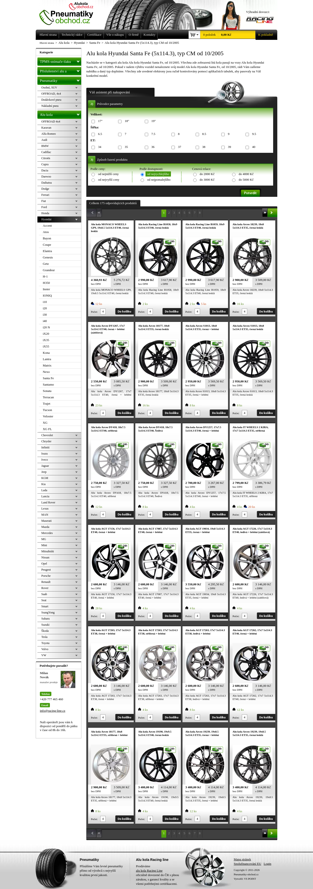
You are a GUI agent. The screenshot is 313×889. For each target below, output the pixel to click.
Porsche (46, 576)
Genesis (48, 257)
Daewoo (46, 176)
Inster (46, 289)
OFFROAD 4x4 (50, 121)
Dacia (44, 170)
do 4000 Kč (246, 174)
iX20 (46, 333)
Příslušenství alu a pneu (60, 71)
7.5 (152, 134)
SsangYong (48, 612)
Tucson (47, 410)
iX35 (46, 340)
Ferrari (45, 195)
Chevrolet (47, 435)
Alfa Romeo (48, 133)
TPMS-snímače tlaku (60, 60)
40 (252, 147)
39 (228, 147)
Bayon (47, 238)
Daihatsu (46, 182)
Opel (44, 563)
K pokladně (264, 35)
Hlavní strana (47, 42)
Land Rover (48, 502)
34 (98, 147)
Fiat (43, 201)
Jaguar (45, 465)
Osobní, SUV (49, 87)
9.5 (253, 134)
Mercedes (47, 533)
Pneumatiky (60, 80)
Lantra (47, 359)
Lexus (44, 508)
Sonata (47, 391)
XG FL (47, 429)
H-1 (45, 276)
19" (153, 121)
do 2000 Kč (207, 174)
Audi (44, 140)
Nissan (45, 557)
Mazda (45, 527)
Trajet (46, 403)
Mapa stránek (242, 859)
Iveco (44, 459)
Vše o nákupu (115, 34)
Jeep (43, 472)
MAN (44, 514)
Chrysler (46, 441)
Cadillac (46, 152)
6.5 (99, 134)
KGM (44, 478)
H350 (46, 283)
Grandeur (49, 270)
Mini (44, 545)
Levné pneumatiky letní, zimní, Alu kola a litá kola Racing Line (70, 12)
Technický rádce (72, 34)
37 (178, 147)
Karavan (46, 127)
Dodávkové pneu (51, 99)
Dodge (45, 188)
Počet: (94, 311)
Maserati (46, 520)
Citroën (45, 158)
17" (99, 121)
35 (125, 147)
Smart (44, 606)
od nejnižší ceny (108, 174)
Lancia (45, 496)
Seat (43, 600)
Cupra (44, 164)
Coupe (47, 244)
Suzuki (45, 624)
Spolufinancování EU (247, 864)
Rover (44, 588)
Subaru (45, 618)
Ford (44, 207)
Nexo (46, 372)
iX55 (46, 346)
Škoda (45, 631)
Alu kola (60, 114)
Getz (46, 264)
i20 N (46, 327)
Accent (47, 225)
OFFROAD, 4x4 (51, 93)
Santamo (48, 384)
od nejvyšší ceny (108, 179)
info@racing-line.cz (52, 710)
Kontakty (149, 34)
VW (43, 655)
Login (267, 864)
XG (45, 422)
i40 (45, 321)
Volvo (44, 649)
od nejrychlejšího (158, 174)
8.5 (203, 134)
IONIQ (47, 295)
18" (126, 121)
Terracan (48, 397)
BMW (45, 146)
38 (203, 147)
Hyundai (46, 219)
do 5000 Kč (246, 179)
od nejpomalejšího (159, 179)
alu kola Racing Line (149, 870)
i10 (45, 302)
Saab (44, 594)
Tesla (44, 637)
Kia (43, 484)
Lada (44, 490)
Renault (45, 582)
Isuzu (44, 453)
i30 (45, 314)
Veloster (48, 416)
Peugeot (46, 569)
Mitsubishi (47, 551)
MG (43, 539)
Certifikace (94, 34)
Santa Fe (48, 378)
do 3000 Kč (207, 179)
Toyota (45, 643)
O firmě (134, 34)
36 (152, 147)
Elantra (47, 251)
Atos (46, 232)
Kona (46, 353)
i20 (45, 308)
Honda (45, 213)
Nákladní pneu (49, 106)
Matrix (47, 365)
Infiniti (45, 447)
